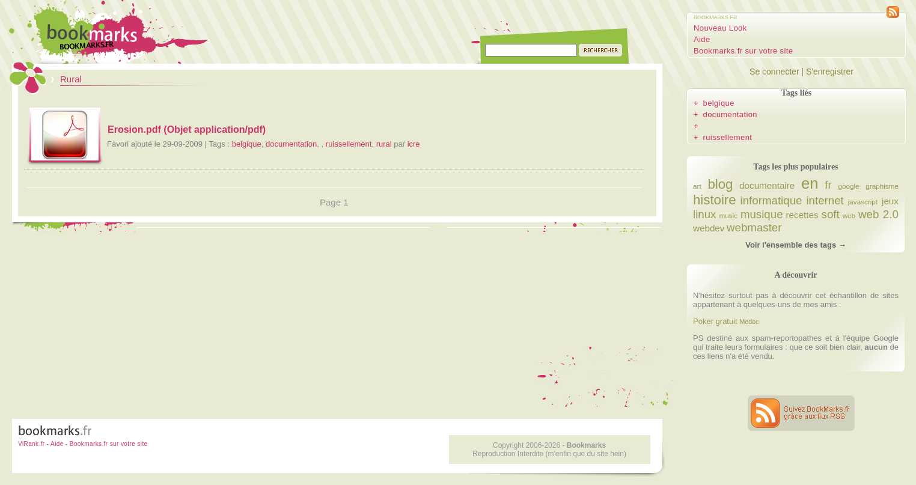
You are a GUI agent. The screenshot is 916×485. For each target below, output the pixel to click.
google (849, 186)
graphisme (882, 186)
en (810, 183)
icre (414, 143)
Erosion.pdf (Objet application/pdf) (187, 129)
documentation (291, 143)
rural (384, 143)
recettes (802, 215)
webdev (708, 228)
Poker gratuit (715, 321)
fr (828, 184)
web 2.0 (878, 214)
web (849, 215)
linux (704, 214)
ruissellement (349, 143)
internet (824, 200)
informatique (771, 200)
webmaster (754, 227)
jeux (890, 201)
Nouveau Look (720, 27)
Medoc (749, 321)
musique (761, 214)
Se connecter (774, 71)
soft (831, 214)
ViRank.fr (31, 444)
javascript (863, 202)
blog (720, 184)
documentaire (767, 185)
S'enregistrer (829, 71)
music (728, 215)
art (697, 186)
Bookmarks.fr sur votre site (743, 50)
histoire (714, 199)
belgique (246, 143)
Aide (702, 39)
